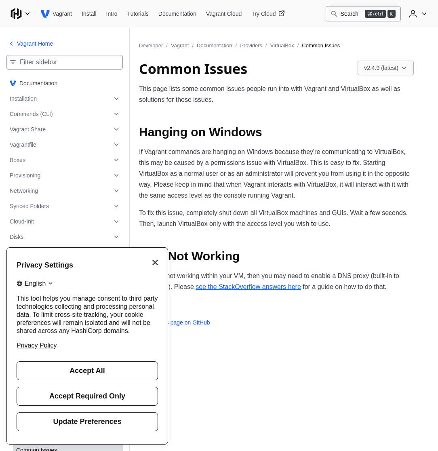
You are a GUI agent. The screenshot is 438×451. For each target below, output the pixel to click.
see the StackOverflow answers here (248, 286)
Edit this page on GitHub (174, 322)
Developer (151, 45)
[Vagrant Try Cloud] (267, 13)
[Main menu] (20, 13)
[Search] (363, 13)
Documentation (214, 45)
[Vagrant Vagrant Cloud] (223, 13)
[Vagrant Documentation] (177, 13)
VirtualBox (282, 45)
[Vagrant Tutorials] (138, 13)
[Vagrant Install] (89, 13)
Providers (251, 45)
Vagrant (180, 45)
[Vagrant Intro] (111, 13)
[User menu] (417, 13)
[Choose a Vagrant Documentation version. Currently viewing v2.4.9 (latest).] (386, 68)
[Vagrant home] (56, 14)
